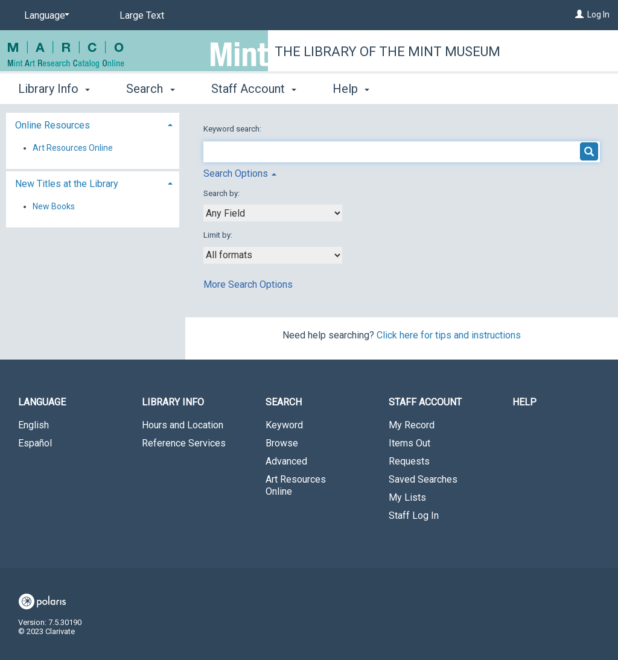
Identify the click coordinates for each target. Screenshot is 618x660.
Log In (598, 14)
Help (524, 402)
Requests (409, 461)
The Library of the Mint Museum (387, 51)
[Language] (44, 16)
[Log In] (579, 14)
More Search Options (248, 284)
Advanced (286, 461)
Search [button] (150, 88)
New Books (54, 206)
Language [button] (42, 402)
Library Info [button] (54, 88)
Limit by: (218, 235)
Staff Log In (414, 515)
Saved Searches (423, 479)
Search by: (222, 193)
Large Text (141, 15)
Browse (282, 443)
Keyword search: (233, 128)
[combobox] (272, 213)
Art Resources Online (73, 148)
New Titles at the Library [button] (66, 183)
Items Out (409, 443)
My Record (412, 425)
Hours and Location (182, 425)
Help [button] (351, 88)
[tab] (92, 124)
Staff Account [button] (253, 88)
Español (35, 443)
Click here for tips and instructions (449, 335)
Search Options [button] (239, 173)
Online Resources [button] (52, 125)
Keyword (284, 425)
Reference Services (184, 443)
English (33, 425)
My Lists (407, 497)
